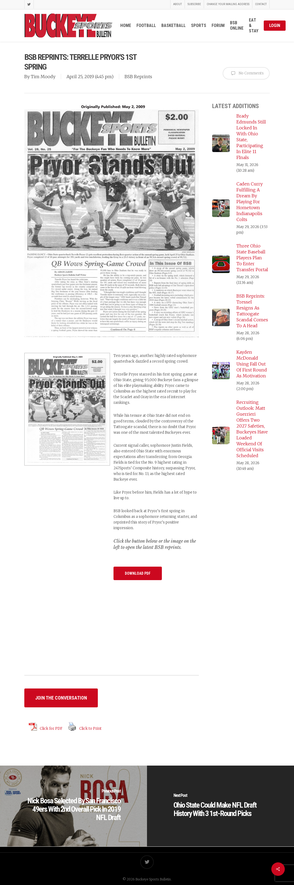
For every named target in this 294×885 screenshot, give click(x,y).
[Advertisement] (111, 634)
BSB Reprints (138, 76)
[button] (137, 573)
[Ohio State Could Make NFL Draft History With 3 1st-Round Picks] (220, 806)
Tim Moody (43, 76)
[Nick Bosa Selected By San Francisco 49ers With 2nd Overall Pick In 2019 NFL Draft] (73, 806)
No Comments (246, 73)
